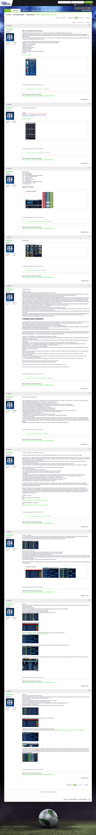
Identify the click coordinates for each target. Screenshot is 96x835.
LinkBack (73, 22)
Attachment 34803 (26, 55)
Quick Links (44, 10)
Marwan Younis (29, 516)
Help (86, 4)
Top (89, 799)
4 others (46, 221)
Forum (7, 10)
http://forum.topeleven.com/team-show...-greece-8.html (35, 500)
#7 (89, 448)
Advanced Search (86, 10)
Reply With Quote (84, 99)
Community (26, 10)
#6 (89, 392)
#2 (89, 103)
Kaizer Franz (39, 221)
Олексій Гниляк (39, 378)
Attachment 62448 (26, 118)
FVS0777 (38, 89)
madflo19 (38, 152)
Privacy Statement (73, 799)
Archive (66, 799)
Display (87, 22)
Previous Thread (45, 792)
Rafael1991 (40, 270)
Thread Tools (81, 22)
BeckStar (34, 89)
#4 (89, 236)
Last (88, 17)
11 (82, 17)
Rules (54, 10)
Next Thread (52, 792)
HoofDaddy (34, 221)
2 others (44, 152)
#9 (89, 600)
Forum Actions (35, 10)
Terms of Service (83, 799)
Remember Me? (79, 5)
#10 (89, 690)
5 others (43, 89)
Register (91, 4)
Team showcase (30, 14)
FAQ (50, 10)
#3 (89, 167)
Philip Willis (28, 89)
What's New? (15, 10)
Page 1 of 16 (72, 17)
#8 (89, 531)
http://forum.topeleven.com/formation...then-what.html (71, 730)
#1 (89, 25)
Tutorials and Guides (18, 14)
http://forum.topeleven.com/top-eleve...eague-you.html (35, 634)
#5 (89, 285)
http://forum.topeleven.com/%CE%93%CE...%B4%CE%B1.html (38, 96)
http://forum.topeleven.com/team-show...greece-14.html (35, 505)
